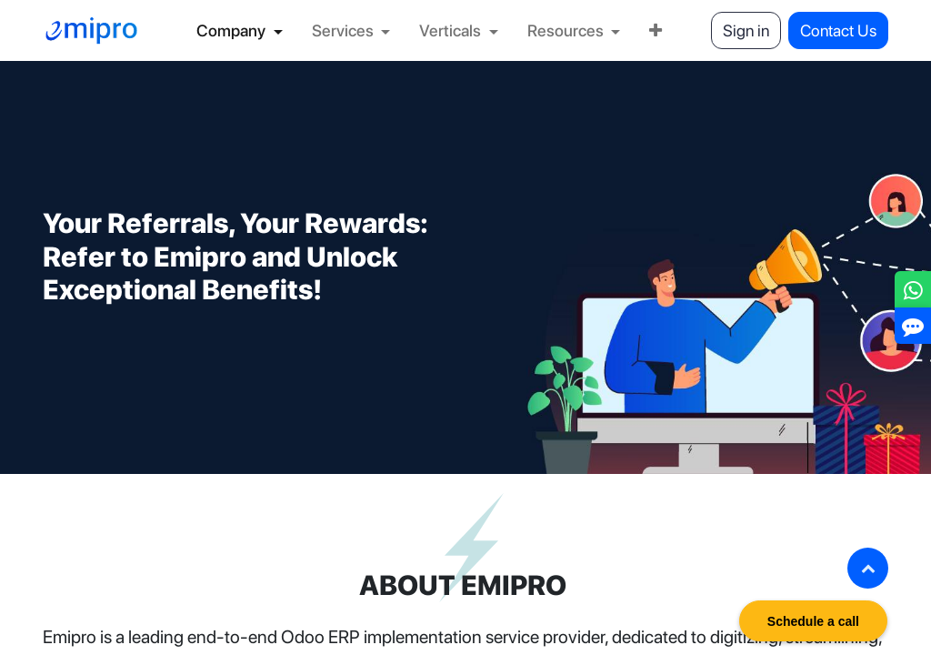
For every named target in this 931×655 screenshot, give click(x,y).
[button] (867, 568)
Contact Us (838, 30)
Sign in (746, 30)
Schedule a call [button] (813, 621)
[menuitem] (239, 30)
